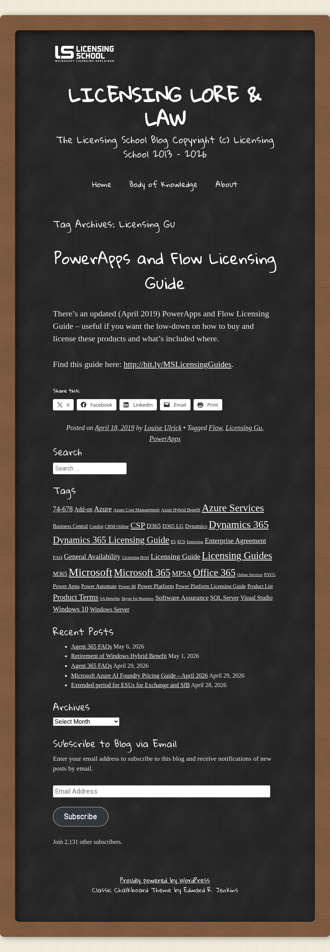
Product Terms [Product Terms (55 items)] (75, 597)
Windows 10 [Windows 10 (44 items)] (70, 609)
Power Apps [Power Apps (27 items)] (66, 586)
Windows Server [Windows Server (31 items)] (110, 609)
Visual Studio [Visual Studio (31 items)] (256, 597)
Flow (215, 428)
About (226, 184)
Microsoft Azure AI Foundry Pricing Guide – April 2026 (139, 675)
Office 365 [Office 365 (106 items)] (214, 572)
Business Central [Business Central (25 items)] (70, 526)
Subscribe (80, 816)
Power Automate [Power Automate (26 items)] (99, 586)
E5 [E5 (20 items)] (173, 541)
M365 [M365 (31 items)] (60, 574)
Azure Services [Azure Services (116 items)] (233, 508)
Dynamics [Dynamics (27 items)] (196, 526)
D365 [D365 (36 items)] (154, 525)
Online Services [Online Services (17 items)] (250, 575)
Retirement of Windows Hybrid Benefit (119, 656)
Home (102, 184)
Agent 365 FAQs (91, 646)
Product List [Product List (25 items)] (260, 586)
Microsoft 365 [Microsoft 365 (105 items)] (142, 572)
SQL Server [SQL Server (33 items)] (224, 597)
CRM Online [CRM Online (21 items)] (117, 526)
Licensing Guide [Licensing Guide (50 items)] (175, 556)
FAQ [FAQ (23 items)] (57, 557)
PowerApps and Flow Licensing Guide (165, 270)
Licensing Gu (244, 428)
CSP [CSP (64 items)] (137, 525)
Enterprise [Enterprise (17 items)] (195, 542)
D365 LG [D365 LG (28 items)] (172, 526)
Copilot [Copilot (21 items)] (97, 526)
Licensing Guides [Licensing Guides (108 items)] (237, 555)
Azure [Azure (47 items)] (103, 509)
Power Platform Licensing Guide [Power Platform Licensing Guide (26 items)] (210, 586)
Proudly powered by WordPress (165, 880)
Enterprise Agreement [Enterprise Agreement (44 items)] (235, 541)
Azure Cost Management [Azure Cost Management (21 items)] (136, 509)
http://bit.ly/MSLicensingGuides (177, 364)
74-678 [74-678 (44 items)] (63, 509)
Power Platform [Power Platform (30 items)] (156, 586)
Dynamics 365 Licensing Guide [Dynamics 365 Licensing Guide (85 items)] (111, 540)
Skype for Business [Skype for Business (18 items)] (137, 598)
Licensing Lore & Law (165, 106)
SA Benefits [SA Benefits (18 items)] (110, 598)
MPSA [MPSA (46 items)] (182, 573)
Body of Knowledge (163, 184)
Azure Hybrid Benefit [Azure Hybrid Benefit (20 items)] (180, 509)
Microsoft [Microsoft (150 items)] (91, 572)
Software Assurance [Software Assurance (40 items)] (182, 597)
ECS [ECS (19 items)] (181, 541)
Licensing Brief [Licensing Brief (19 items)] (135, 557)
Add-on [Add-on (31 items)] (83, 509)
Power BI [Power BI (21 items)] (127, 586)
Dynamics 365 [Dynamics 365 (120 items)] (238, 524)
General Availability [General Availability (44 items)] (92, 556)
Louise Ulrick (162, 428)
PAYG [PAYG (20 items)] (270, 574)
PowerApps (165, 439)
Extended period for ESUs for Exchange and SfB (130, 685)
